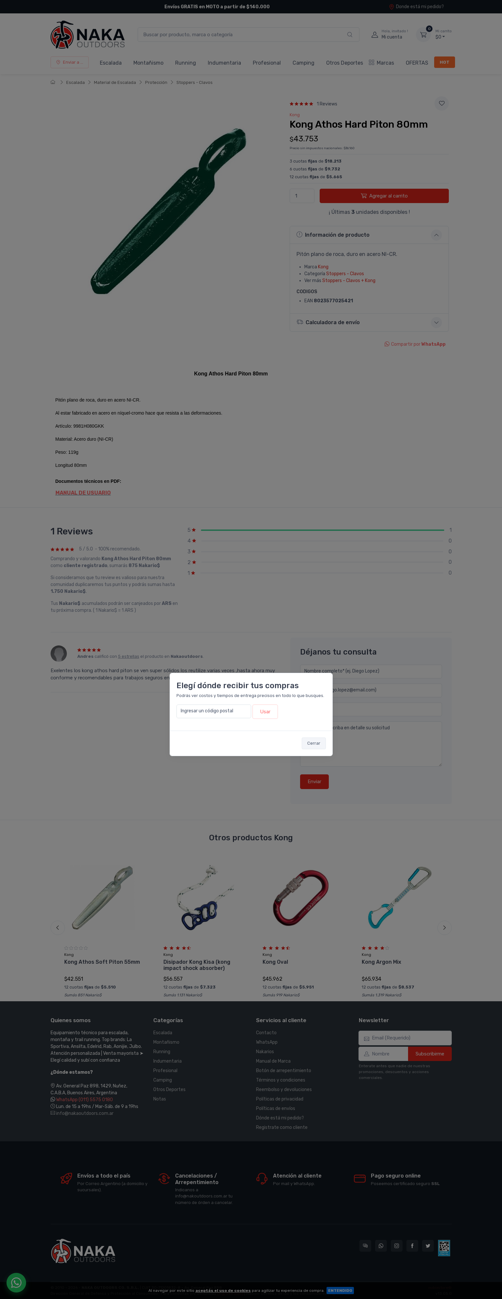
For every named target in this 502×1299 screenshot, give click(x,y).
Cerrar (313, 743)
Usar (265, 712)
